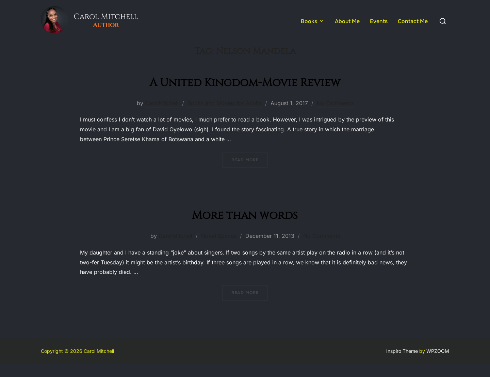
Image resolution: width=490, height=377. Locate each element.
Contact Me (413, 21)
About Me (347, 21)
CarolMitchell (162, 116)
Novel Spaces (218, 249)
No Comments (335, 116)
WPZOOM (437, 364)
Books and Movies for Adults (224, 116)
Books (313, 21)
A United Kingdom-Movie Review (245, 95)
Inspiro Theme (402, 364)
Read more (249, 172)
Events (379, 21)
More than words (245, 227)
